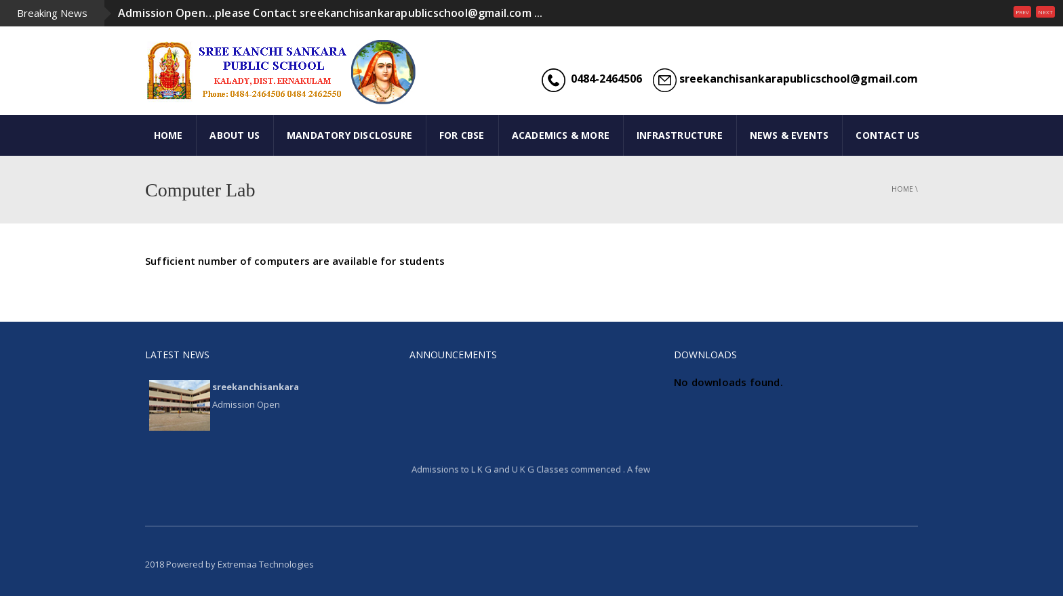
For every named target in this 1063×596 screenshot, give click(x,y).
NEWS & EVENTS (789, 135)
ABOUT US (234, 135)
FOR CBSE (462, 135)
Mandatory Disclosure (349, 135)
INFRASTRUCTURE (680, 135)
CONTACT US (887, 135)
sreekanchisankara (255, 387)
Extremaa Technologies (266, 564)
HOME (168, 135)
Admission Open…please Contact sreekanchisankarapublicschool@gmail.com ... (330, 12)
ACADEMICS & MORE (560, 135)
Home (902, 189)
